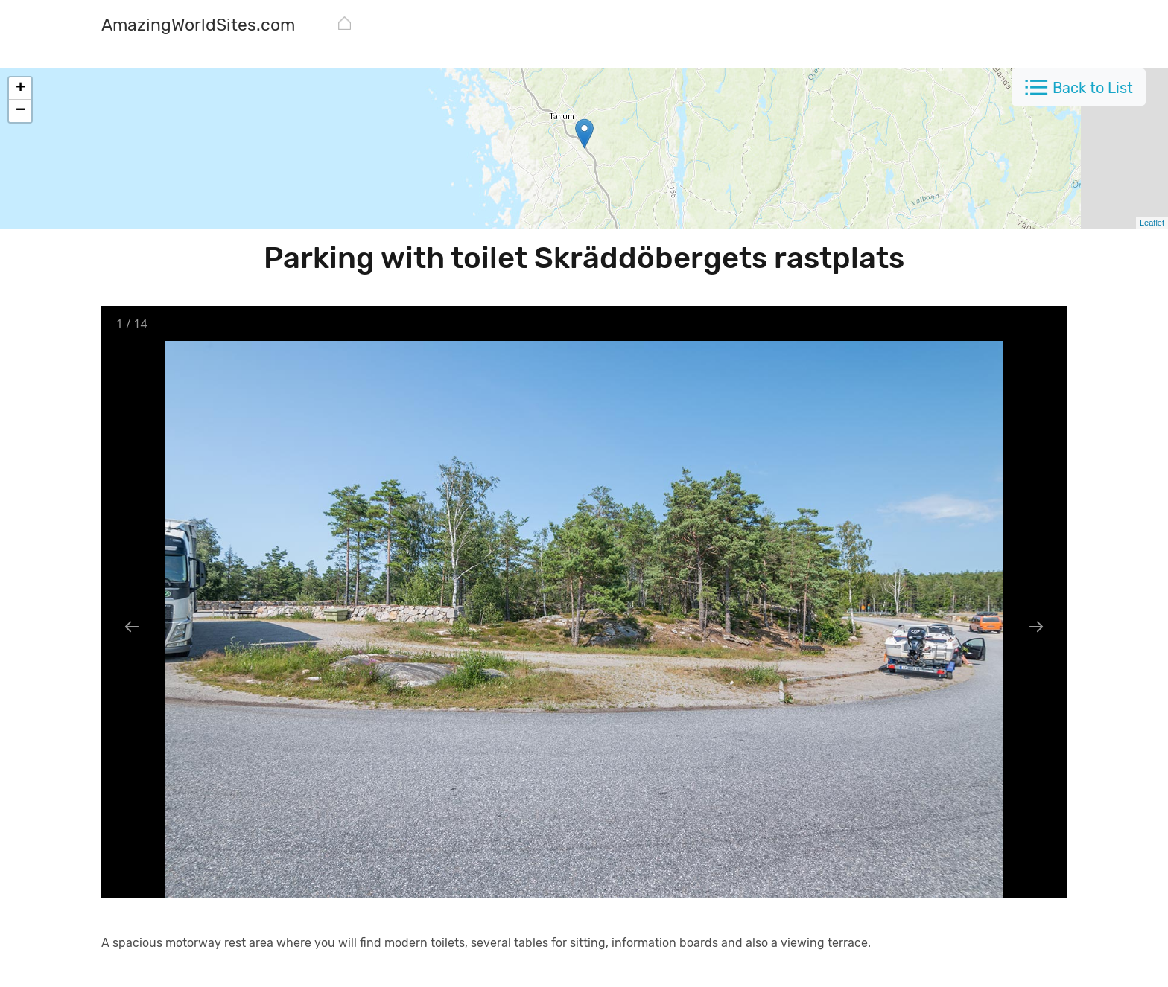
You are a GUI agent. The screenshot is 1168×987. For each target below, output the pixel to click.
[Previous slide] (131, 626)
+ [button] (20, 88)
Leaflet (1152, 222)
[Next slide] (1036, 626)
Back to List (1093, 88)
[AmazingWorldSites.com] (198, 26)
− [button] (20, 111)
